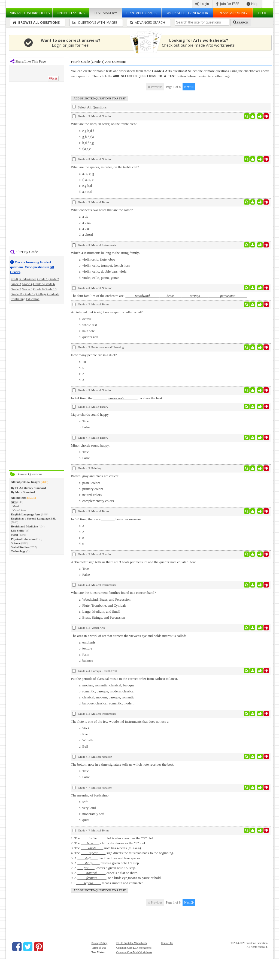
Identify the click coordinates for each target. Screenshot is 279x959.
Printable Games (141, 12)
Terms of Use (99, 947)
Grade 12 (29, 294)
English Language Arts (25, 514)
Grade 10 (50, 289)
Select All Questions (89, 107)
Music (16, 506)
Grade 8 (27, 289)
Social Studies (20, 547)
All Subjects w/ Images (25, 481)
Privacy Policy (100, 942)
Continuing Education (25, 299)
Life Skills (17, 530)
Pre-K (15, 279)
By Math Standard (23, 492)
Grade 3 (16, 284)
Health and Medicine (24, 526)
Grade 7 (16, 289)
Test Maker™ (105, 12)
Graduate (53, 294)
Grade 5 (38, 284)
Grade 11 (17, 294)
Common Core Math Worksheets (134, 952)
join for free (78, 45)
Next (189, 86)
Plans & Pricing (233, 12)
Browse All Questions (36, 22)
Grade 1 (42, 279)
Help (253, 3)
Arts (14, 501)
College (41, 294)
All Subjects (18, 497)
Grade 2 (53, 279)
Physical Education (23, 539)
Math (14, 534)
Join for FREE (227, 3)
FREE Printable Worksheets (131, 942)
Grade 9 (38, 289)
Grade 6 (49, 284)
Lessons (71, 12)
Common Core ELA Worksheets (133, 947)
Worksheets (29, 12)
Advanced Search (147, 22)
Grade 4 (27, 284)
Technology (18, 551)
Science (15, 543)
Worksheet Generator (187, 12)
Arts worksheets (220, 45)
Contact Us (167, 942)
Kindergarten (28, 279)
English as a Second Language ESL (33, 518)
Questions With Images (94, 22)
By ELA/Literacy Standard (28, 487)
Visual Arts (19, 510)
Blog (263, 12)
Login (202, 3)
